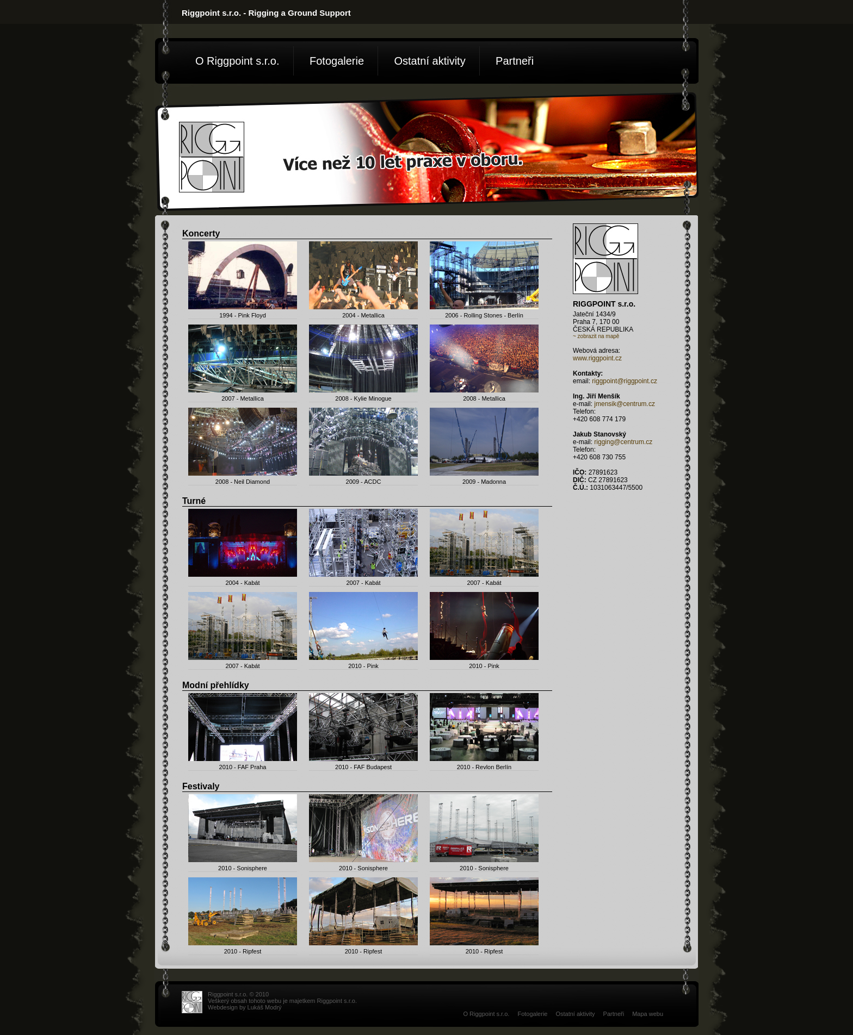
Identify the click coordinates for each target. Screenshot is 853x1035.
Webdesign (223, 1007)
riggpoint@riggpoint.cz (624, 381)
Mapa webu (647, 1014)
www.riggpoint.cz (597, 358)
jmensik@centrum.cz (624, 404)
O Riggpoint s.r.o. (237, 61)
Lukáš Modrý (265, 1007)
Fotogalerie (337, 61)
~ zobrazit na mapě (596, 336)
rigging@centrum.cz (623, 442)
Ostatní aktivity (430, 61)
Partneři (515, 61)
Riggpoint (220, 994)
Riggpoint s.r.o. (337, 1000)
